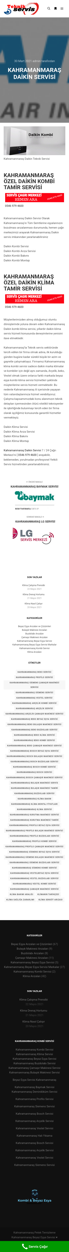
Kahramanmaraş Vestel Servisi (34, 1128)
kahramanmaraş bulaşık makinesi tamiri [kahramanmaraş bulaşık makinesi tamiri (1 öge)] (34, 788)
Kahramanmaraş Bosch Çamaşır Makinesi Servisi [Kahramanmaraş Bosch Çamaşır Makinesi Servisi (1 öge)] (34, 778)
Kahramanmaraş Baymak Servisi (34, 1087)
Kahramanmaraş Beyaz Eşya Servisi (34, 641)
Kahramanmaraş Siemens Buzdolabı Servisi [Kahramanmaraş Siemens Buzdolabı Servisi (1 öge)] (34, 863)
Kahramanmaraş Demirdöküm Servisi (34, 1091)
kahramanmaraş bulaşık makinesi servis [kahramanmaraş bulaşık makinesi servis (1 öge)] (34, 783)
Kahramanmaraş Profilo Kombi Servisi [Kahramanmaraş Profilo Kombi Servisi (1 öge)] (34, 841)
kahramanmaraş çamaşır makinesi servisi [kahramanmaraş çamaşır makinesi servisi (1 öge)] (34, 889)
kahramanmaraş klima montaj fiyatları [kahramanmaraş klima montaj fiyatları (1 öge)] (34, 804)
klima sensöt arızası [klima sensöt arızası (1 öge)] (51, 900)
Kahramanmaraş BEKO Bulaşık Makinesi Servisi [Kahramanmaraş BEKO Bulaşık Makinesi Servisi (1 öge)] (34, 724)
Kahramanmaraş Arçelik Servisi (34, 1121)
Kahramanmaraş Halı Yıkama (34, 1135)
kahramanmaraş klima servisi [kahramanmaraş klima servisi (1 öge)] (34, 809)
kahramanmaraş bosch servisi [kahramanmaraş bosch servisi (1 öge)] (34, 772)
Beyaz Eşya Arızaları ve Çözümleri (34, 626)
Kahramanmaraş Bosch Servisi (34, 1113)
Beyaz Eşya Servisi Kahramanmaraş (34, 1079)
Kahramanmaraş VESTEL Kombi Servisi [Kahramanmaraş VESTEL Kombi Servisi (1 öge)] (34, 884)
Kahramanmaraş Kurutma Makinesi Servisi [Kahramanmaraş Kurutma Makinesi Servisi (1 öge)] (34, 815)
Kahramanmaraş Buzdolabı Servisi (34, 1063)
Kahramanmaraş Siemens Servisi (34, 1106)
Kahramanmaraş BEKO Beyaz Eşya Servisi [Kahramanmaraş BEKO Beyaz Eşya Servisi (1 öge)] (34, 719)
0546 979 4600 (14, 206)
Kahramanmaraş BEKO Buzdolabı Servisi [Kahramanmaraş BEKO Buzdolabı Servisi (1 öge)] (35, 730)
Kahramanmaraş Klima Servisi (34, 1054)
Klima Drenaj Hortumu (33, 594)
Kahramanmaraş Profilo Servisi (34, 1099)
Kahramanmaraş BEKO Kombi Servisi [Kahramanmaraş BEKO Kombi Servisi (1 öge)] (34, 740)
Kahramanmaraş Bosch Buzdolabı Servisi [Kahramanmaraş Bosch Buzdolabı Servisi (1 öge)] (34, 762)
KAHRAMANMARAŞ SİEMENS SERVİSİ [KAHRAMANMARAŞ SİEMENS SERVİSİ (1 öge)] (34, 693)
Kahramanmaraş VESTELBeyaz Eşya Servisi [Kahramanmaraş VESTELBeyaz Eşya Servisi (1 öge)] (34, 873)
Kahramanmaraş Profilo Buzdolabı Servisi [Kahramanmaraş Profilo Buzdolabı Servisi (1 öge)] (34, 836)
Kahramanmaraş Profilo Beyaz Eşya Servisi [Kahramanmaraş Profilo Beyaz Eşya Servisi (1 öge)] (35, 825)
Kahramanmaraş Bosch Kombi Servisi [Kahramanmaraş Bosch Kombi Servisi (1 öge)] (34, 767)
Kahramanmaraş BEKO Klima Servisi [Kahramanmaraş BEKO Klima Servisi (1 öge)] (34, 735)
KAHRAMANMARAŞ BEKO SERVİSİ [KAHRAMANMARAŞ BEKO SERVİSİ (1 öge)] (34, 672)
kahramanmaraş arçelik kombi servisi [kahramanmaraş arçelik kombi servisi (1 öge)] (34, 703)
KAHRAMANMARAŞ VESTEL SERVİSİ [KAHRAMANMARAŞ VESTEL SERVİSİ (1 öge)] (35, 698)
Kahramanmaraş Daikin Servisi (23, 450)
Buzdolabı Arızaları (34, 633)
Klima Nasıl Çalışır (34, 603)
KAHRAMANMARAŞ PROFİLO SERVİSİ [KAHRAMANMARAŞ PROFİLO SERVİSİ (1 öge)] (34, 677)
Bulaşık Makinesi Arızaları (34, 630)
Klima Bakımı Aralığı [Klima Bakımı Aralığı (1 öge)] (21, 894)
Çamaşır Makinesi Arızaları (34, 637)
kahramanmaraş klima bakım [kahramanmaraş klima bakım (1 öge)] (34, 799)
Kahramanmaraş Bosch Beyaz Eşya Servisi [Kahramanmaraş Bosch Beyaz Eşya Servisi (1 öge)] (34, 751)
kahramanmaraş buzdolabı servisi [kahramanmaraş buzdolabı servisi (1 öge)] (34, 793)
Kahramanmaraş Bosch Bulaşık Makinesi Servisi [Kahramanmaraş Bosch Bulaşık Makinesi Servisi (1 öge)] (34, 756)
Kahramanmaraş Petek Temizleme (34, 1232)
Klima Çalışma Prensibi (33, 585)
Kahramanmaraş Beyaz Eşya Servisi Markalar (35, 644)
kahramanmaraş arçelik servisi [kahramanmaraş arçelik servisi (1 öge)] (34, 709)
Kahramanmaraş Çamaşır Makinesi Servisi (35, 1068)
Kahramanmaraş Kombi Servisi (34, 648)
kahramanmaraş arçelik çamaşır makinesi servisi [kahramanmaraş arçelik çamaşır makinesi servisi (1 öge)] (34, 714)
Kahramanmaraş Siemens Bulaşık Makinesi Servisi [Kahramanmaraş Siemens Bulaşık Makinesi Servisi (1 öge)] (34, 857)
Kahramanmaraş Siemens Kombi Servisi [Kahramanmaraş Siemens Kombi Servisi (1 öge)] (34, 868)
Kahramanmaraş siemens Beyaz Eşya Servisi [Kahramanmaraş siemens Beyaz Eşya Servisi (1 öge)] (34, 852)
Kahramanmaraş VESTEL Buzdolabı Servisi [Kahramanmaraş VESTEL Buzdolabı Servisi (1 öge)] (34, 878)
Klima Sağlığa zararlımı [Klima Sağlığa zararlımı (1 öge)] (20, 900)
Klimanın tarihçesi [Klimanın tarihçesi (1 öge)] (48, 894)
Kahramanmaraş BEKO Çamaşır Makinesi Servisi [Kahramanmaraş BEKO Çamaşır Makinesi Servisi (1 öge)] (34, 746)
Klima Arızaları (34, 652)
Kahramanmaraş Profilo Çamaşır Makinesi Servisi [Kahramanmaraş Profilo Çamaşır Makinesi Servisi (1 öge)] (34, 847)
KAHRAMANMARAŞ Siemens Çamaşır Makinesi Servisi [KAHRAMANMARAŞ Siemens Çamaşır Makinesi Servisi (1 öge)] (34, 685)
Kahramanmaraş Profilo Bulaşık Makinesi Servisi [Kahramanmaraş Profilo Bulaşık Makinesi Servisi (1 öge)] (34, 831)
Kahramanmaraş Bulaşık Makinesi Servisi (34, 1072)
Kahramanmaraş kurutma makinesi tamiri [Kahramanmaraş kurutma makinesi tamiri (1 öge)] (34, 820)
